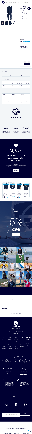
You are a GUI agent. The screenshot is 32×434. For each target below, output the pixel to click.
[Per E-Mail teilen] (27, 75)
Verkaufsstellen (28, 343)
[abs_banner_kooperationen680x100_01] (16, 415)
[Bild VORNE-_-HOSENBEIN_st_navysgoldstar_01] (11, 23)
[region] (16, 143)
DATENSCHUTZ (14, 428)
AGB (7, 428)
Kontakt (28, 347)
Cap (21, 339)
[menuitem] (7, 2)
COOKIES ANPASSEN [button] (19, 428)
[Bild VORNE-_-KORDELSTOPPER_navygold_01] (3, 23)
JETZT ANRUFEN (16, 393)
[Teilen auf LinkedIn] (21, 75)
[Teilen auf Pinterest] (16, 75)
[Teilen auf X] (10, 75)
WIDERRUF (9, 428)
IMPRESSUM (23, 428)
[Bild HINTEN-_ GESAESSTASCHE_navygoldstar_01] (7, 23)
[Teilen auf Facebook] (5, 75)
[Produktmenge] (27, 62)
